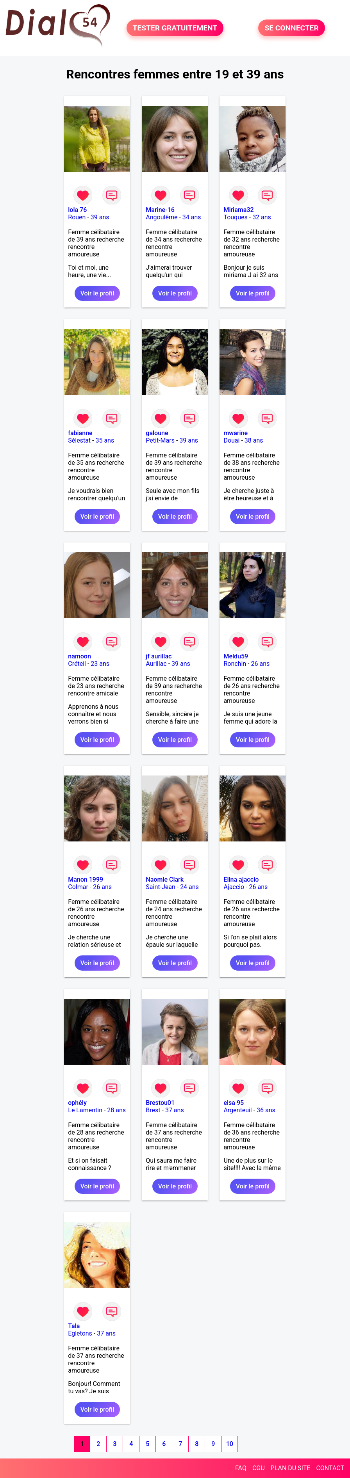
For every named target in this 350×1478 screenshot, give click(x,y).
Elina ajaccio (241, 879)
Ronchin (234, 663)
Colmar (78, 887)
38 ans (254, 440)
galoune (157, 433)
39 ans (100, 217)
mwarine (235, 433)
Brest (153, 1110)
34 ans (191, 217)
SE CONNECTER (291, 27)
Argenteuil (237, 1110)
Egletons (80, 1333)
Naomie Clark (165, 879)
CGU (258, 1468)
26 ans (260, 663)
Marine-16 (160, 209)
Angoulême (161, 217)
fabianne (80, 433)
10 (229, 1444)
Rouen (77, 217)
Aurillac (156, 663)
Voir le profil (97, 293)
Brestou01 (160, 1102)
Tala (74, 1326)
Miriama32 (238, 209)
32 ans (261, 217)
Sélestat (79, 440)
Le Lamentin (85, 1110)
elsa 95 (233, 1102)
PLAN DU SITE (291, 1468)
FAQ (240, 1468)
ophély (77, 1102)
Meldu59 (235, 656)
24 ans (189, 887)
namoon (79, 656)
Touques (235, 217)
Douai (231, 440)
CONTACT (330, 1468)
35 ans (104, 440)
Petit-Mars (160, 440)
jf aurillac (158, 656)
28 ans (116, 1110)
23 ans (100, 663)
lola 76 (77, 209)
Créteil (77, 663)
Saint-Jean (160, 887)
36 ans (266, 1110)
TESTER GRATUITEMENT (175, 27)
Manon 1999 (85, 879)
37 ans (174, 1110)
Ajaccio (233, 887)
